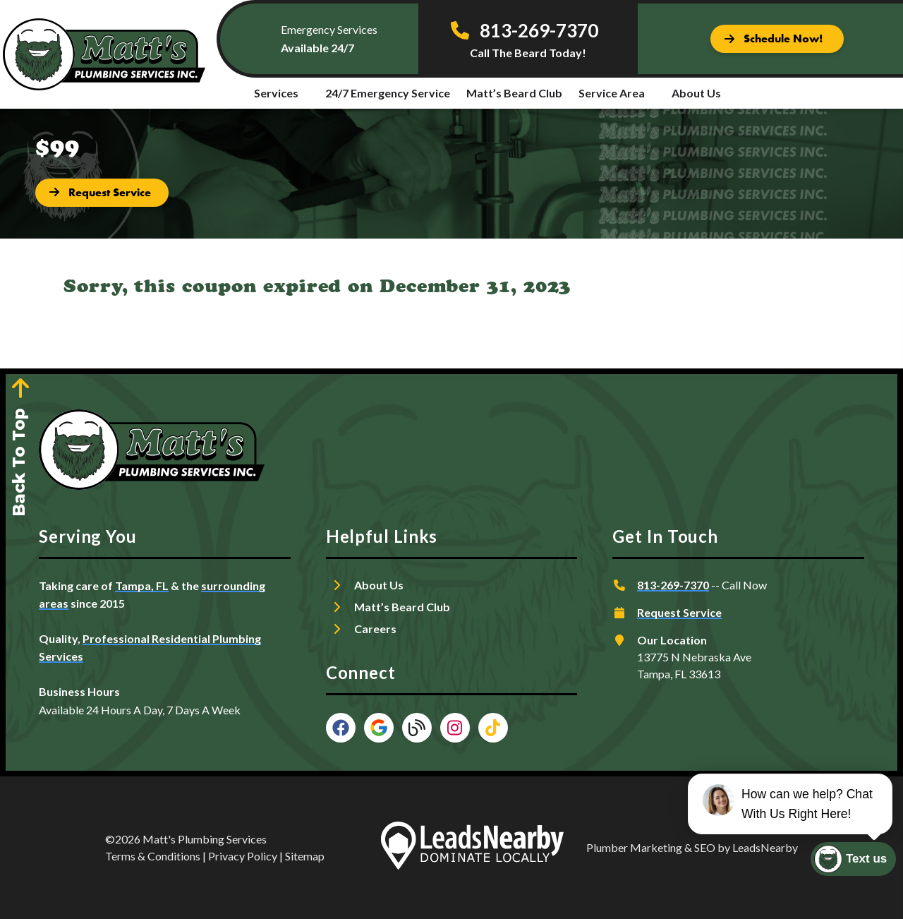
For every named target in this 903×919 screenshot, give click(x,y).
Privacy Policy (242, 856)
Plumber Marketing (634, 847)
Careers (375, 628)
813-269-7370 (673, 584)
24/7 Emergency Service (387, 93)
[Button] (777, 38)
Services (276, 93)
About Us (696, 93)
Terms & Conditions (152, 856)
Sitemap (305, 856)
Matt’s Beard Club (514, 93)
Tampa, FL (142, 585)
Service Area (611, 93)
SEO (704, 847)
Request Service (679, 612)
